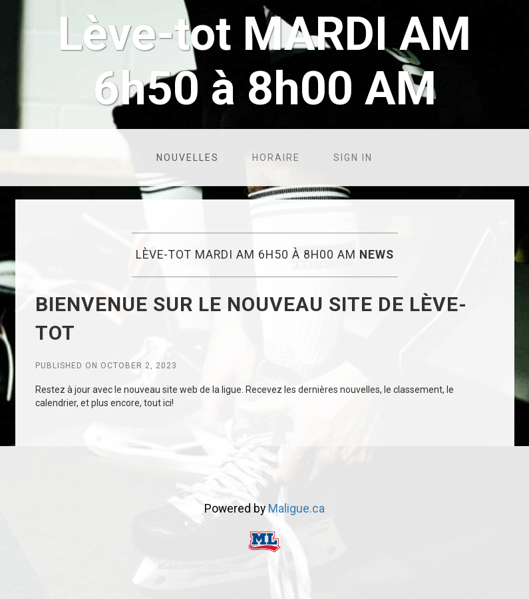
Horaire (276, 157)
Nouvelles (187, 157)
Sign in (353, 157)
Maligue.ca (296, 508)
